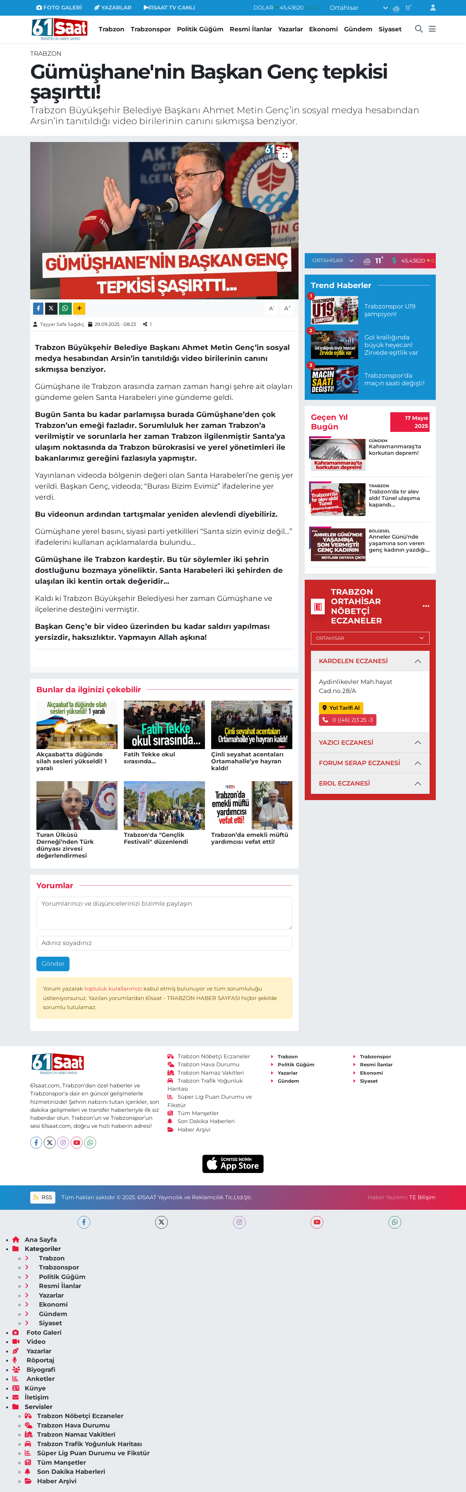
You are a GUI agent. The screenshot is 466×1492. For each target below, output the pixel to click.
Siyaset (390, 29)
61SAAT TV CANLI (169, 7)
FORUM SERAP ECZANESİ (359, 763)
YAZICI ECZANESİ (346, 742)
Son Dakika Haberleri (201, 1121)
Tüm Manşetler (193, 1113)
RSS (42, 1197)
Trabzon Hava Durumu (203, 1064)
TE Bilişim (422, 1197)
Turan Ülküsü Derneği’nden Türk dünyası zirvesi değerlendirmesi (65, 845)
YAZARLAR (112, 7)
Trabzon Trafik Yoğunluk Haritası (83, 1444)
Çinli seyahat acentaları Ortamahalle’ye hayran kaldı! (247, 761)
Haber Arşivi (189, 1129)
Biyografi (33, 1369)
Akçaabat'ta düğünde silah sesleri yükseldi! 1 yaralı (71, 761)
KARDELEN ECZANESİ (353, 661)
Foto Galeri (37, 1332)
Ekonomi (323, 29)
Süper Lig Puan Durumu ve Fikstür (87, 1453)
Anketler (33, 1378)
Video (29, 1341)
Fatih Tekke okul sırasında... (149, 758)
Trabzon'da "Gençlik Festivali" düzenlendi (156, 838)
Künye (29, 1388)
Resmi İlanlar (251, 29)
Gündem (358, 29)
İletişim (30, 1397)
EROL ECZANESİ (344, 783)
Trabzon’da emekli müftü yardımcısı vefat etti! (249, 838)
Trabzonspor (151, 29)
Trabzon (112, 29)
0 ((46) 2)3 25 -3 (348, 720)
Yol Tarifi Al (341, 708)
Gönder (53, 963)
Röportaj (33, 1360)
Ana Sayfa (34, 1239)
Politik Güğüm (200, 29)
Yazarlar (290, 29)
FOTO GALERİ (59, 7)
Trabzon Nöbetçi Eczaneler (208, 1056)
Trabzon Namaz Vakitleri (205, 1073)
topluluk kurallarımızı (113, 988)
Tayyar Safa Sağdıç (62, 324)
